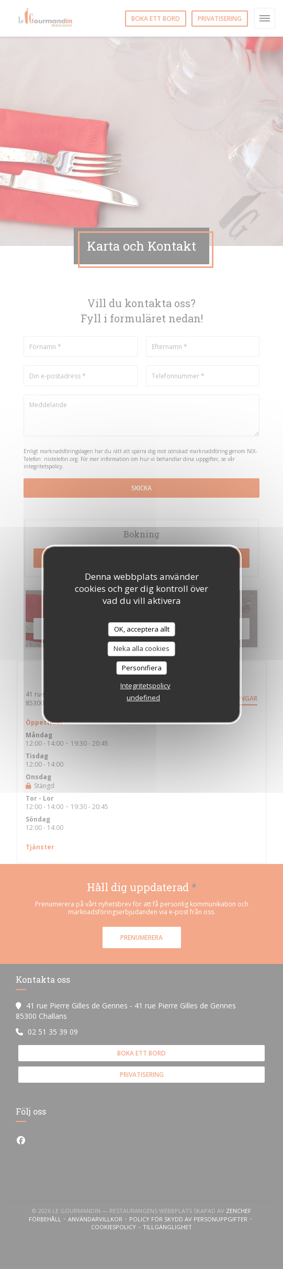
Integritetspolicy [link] (145, 685)
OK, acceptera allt (141, 629)
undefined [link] (143, 697)
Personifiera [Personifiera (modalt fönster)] (142, 667)
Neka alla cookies (141, 648)
